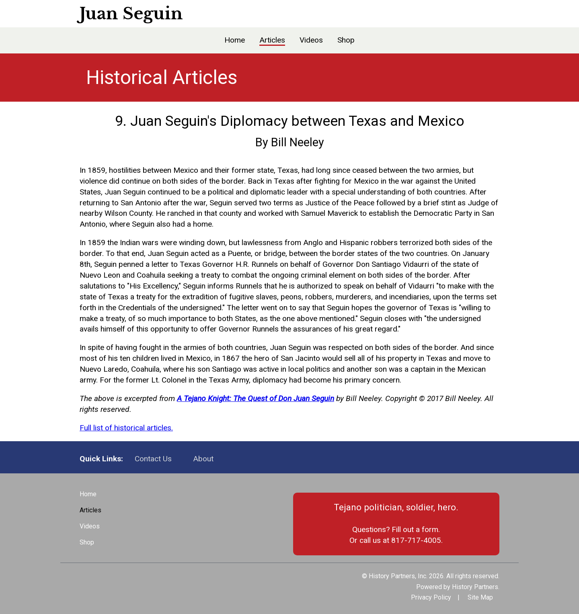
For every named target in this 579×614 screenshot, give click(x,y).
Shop (346, 40)
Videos (311, 40)
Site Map (480, 597)
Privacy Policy (431, 597)
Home (234, 40)
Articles (272, 40)
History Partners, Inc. (398, 576)
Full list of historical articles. (126, 427)
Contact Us (153, 458)
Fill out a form (415, 529)
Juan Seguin (131, 13)
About (203, 458)
